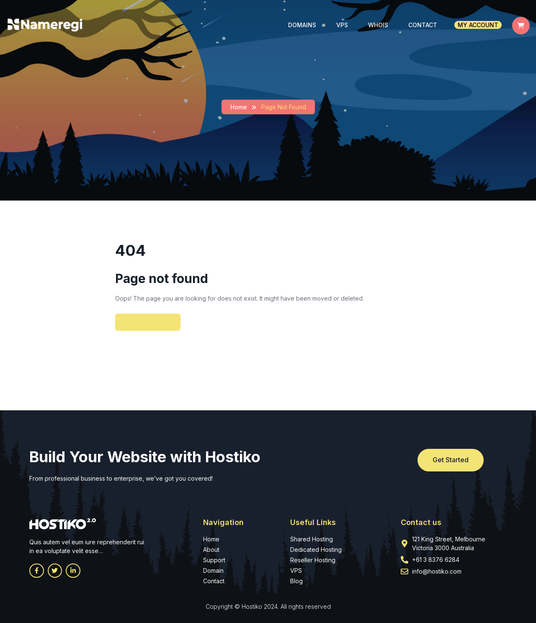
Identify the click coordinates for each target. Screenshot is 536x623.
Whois (378, 24)
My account (478, 24)
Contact (422, 24)
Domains (302, 24)
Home (238, 107)
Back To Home (148, 322)
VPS (342, 24)
